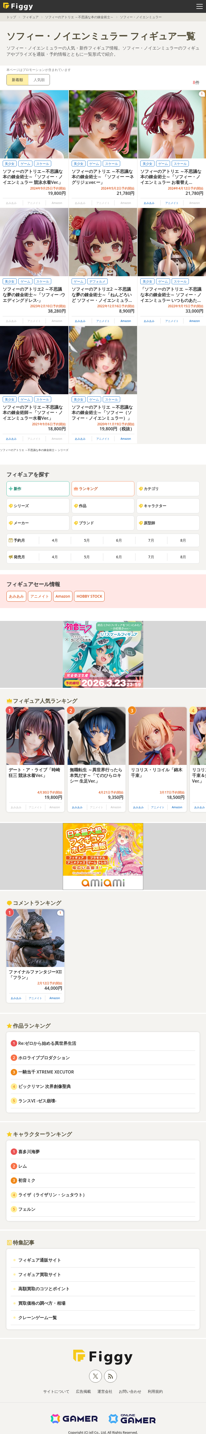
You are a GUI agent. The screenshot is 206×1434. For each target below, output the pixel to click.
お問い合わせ (130, 1391)
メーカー (18, 522)
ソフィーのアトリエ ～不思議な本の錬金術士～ (79, 17)
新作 (14, 488)
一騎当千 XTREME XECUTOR (46, 1072)
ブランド (83, 522)
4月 (55, 540)
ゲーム (25, 163)
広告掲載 (83, 1391)
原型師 (146, 522)
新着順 (17, 79)
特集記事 (20, 1242)
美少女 (9, 163)
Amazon (125, 321)
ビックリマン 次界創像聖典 (44, 1086)
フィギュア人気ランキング (41, 700)
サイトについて (56, 1391)
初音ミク (26, 1180)
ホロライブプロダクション (44, 1058)
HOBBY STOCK (89, 596)
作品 (79, 505)
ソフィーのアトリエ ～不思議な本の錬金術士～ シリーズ (34, 450)
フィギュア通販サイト (39, 1260)
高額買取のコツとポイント (44, 1289)
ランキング (85, 488)
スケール (42, 163)
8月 (183, 540)
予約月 (16, 540)
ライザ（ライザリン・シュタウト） (52, 1195)
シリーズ (18, 505)
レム (22, 1166)
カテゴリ (148, 488)
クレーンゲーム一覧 (37, 1318)
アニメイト (172, 203)
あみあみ (149, 203)
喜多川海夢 (29, 1152)
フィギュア (31, 17)
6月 (119, 540)
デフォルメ (97, 281)
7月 (151, 540)
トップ (11, 17)
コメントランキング (33, 902)
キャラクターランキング (39, 1134)
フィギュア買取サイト (39, 1274)
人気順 (39, 79)
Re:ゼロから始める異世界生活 (47, 1043)
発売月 (16, 556)
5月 (87, 540)
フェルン (26, 1209)
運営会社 (104, 1391)
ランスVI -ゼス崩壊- (37, 1101)
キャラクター (152, 505)
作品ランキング (28, 1025)
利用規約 (155, 1391)
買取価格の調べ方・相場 (41, 1303)
